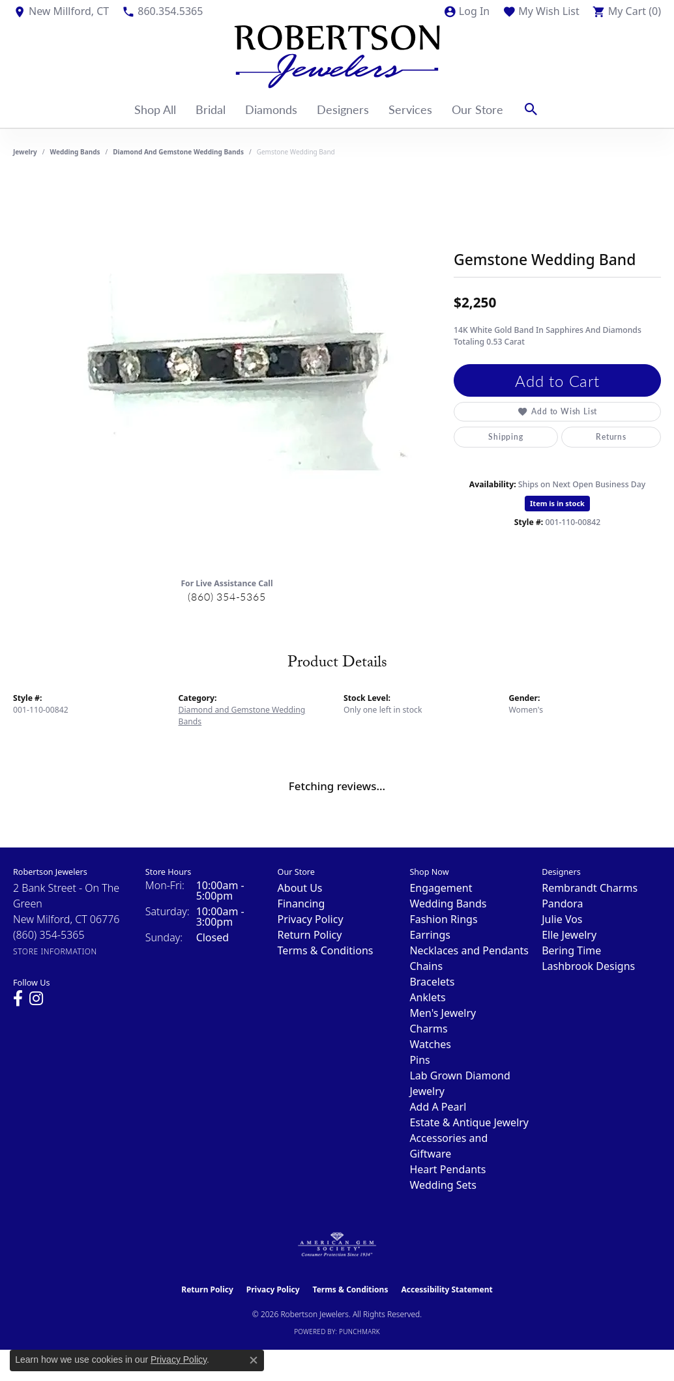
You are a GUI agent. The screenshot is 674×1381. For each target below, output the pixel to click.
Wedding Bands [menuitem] (447, 903)
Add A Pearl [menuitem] (437, 1107)
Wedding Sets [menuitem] (442, 1185)
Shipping (505, 436)
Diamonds (271, 109)
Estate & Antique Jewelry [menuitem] (469, 1122)
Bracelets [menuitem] (431, 982)
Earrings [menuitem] (429, 935)
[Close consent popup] (253, 1360)
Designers (343, 109)
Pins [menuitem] (419, 1060)
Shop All (155, 109)
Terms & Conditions (326, 950)
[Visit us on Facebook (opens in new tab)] (18, 998)
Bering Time (571, 950)
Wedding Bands (75, 151)
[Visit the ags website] (337, 1245)
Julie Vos (562, 919)
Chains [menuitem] (426, 966)
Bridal (211, 109)
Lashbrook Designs (588, 966)
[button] (466, 11)
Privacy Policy (311, 919)
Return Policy (310, 935)
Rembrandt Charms (589, 888)
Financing (301, 903)
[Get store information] (55, 951)
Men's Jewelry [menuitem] (442, 1013)
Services (410, 109)
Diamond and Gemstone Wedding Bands (178, 151)
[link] (61, 11)
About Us (300, 888)
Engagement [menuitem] (440, 888)
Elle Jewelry (569, 935)
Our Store (477, 109)
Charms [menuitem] (428, 1028)
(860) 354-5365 (226, 596)
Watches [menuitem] (430, 1044)
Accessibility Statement (446, 1289)
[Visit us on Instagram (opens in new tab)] (36, 998)
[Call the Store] (49, 935)
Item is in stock (557, 503)
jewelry (25, 151)
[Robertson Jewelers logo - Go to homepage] (337, 56)
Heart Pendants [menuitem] (447, 1169)
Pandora (562, 903)
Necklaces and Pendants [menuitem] (469, 950)
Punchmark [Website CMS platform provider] (359, 1331)
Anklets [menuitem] (427, 997)
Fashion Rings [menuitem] (443, 919)
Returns (611, 436)
